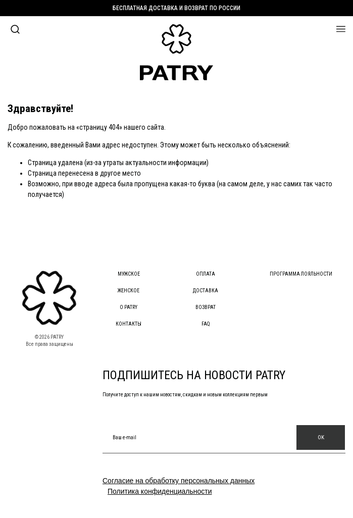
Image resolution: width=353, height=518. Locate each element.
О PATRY (128, 307)
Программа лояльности (301, 274)
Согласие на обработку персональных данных (179, 481)
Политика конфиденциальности (160, 491)
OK (321, 437)
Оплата (205, 274)
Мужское (129, 274)
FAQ (205, 324)
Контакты (128, 324)
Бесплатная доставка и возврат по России (176, 8)
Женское (128, 290)
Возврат (205, 307)
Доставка (205, 290)
